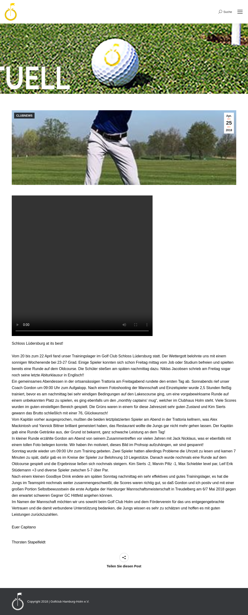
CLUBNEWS (24, 115)
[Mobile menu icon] (240, 11)
